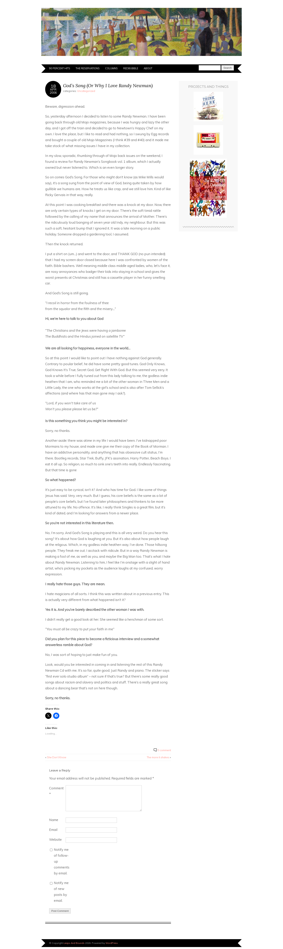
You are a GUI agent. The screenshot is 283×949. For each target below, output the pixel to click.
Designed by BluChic (228, 943)
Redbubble (130, 68)
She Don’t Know (56, 757)
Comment (56, 791)
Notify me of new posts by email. (61, 892)
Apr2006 (53, 91)
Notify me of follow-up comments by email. (61, 861)
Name (53, 820)
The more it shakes (158, 757)
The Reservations (88, 68)
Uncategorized (86, 91)
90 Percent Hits (59, 68)
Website (55, 839)
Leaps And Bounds (74, 943)
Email (53, 830)
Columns (111, 68)
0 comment (164, 750)
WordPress (112, 943)
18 (53, 86)
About (148, 68)
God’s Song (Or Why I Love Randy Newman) (108, 85)
